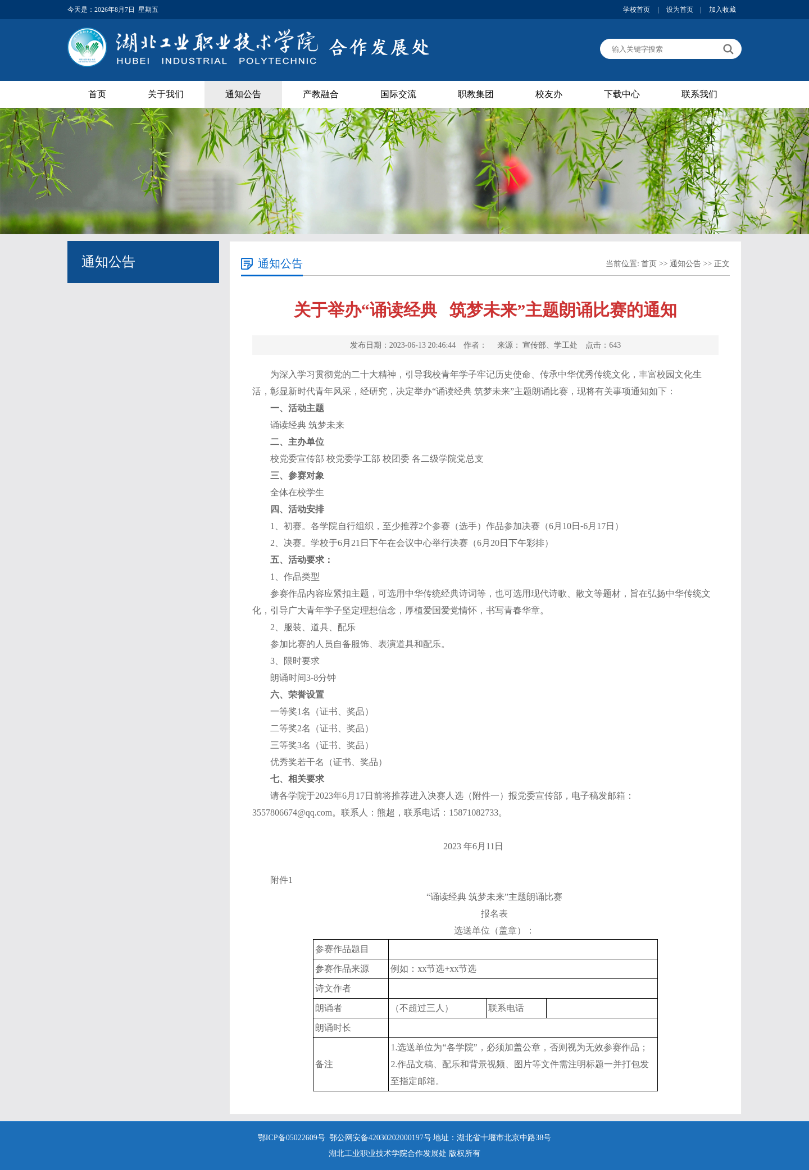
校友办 (548, 94)
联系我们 (699, 94)
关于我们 (166, 94)
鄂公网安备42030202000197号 (381, 1137)
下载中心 (622, 94)
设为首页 (679, 9)
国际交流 (398, 94)
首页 (97, 94)
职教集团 (476, 94)
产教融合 (321, 94)
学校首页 (636, 9)
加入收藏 (722, 9)
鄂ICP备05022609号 (292, 1137)
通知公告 (243, 94)
